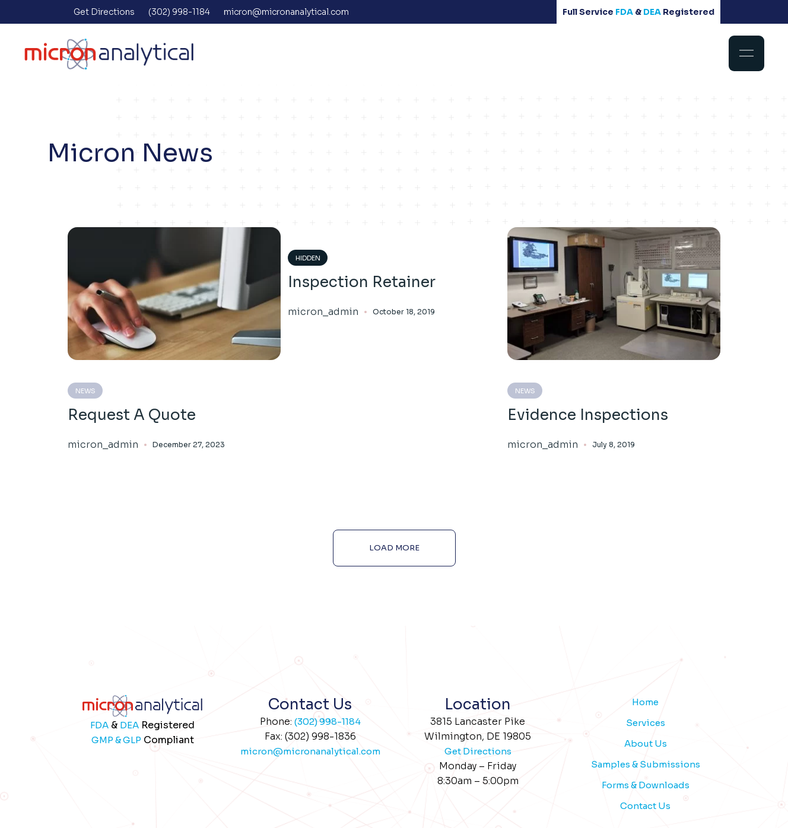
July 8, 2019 (613, 444)
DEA (652, 12)
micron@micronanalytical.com (310, 751)
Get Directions (477, 751)
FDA (624, 12)
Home (645, 702)
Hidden (308, 258)
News (85, 391)
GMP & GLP (116, 740)
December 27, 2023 (188, 444)
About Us (645, 743)
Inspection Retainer (362, 282)
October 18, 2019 (404, 311)
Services (645, 722)
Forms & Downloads (646, 785)
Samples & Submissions (645, 764)
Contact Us (645, 805)
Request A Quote (132, 415)
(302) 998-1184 (327, 721)
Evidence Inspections (587, 415)
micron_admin (103, 445)
